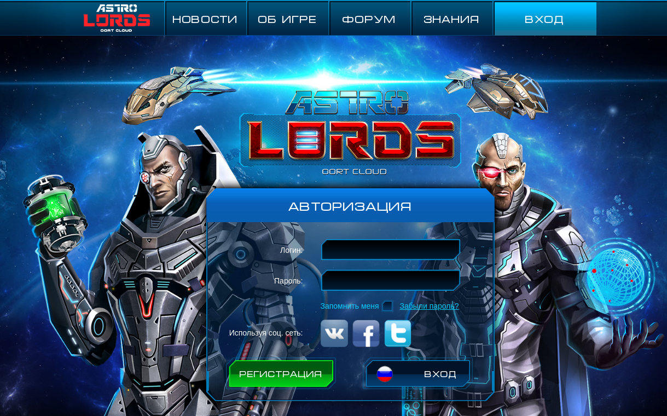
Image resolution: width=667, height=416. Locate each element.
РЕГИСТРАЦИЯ (280, 373)
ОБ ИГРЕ (287, 18)
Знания (451, 18)
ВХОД (544, 18)
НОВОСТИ (204, 18)
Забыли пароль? (429, 306)
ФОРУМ (369, 18)
